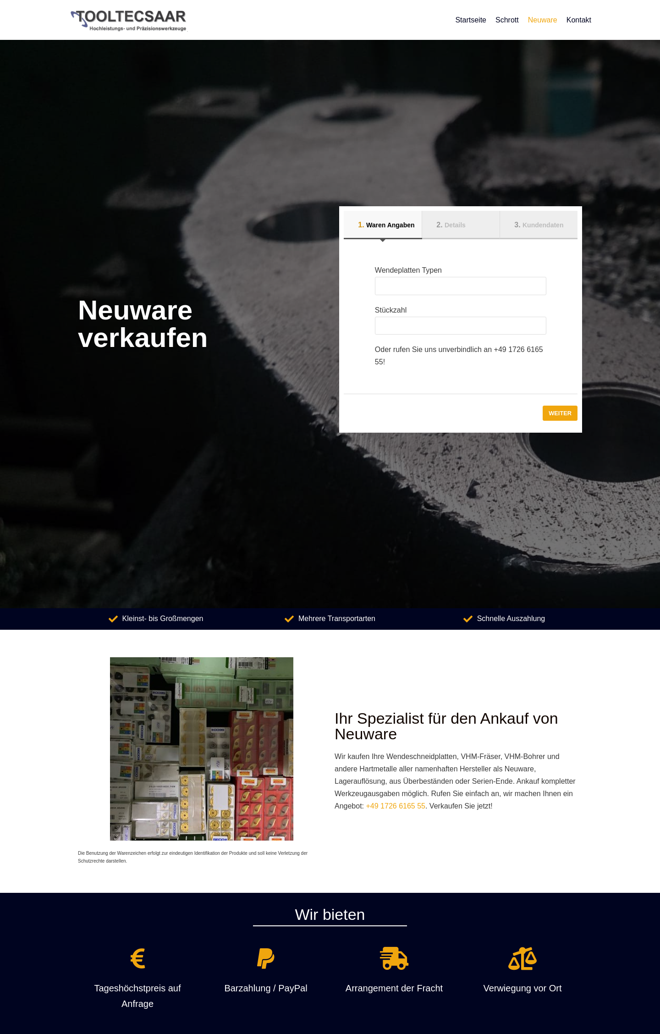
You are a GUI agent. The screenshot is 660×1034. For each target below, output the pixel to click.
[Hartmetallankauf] (128, 20)
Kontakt (578, 20)
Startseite (470, 20)
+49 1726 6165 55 (395, 806)
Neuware (542, 20)
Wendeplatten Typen (460, 278)
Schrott (507, 20)
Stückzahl (460, 317)
